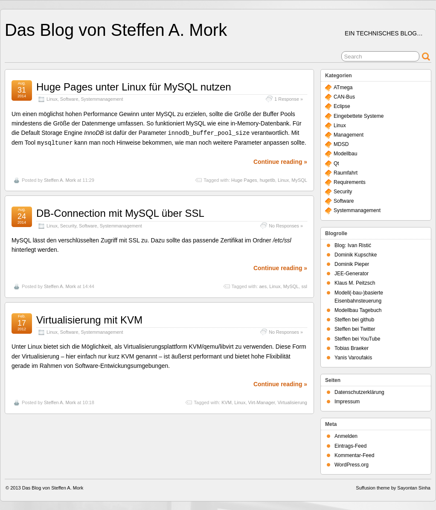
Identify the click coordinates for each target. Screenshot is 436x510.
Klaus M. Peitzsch (354, 283)
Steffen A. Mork (60, 179)
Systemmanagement (102, 99)
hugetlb (267, 179)
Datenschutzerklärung (359, 392)
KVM (226, 401)
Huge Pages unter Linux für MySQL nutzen (133, 87)
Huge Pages (244, 179)
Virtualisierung (292, 401)
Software (69, 99)
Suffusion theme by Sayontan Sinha (393, 487)
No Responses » (286, 224)
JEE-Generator (351, 274)
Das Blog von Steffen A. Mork (116, 29)
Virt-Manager (261, 401)
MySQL (299, 179)
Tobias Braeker (351, 348)
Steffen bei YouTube (357, 339)
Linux (52, 99)
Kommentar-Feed (354, 455)
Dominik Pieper (351, 264)
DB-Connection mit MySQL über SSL (120, 212)
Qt (336, 163)
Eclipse (342, 106)
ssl (304, 285)
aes (263, 285)
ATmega (343, 87)
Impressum (347, 402)
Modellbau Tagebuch (358, 310)
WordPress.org (351, 465)
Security (68, 224)
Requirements (350, 182)
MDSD (341, 144)
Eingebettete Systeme (359, 116)
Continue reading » (280, 160)
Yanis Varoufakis (353, 358)
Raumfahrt (346, 173)
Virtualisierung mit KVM (89, 319)
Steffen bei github (354, 320)
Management (348, 135)
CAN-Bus (344, 97)
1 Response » (288, 99)
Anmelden (346, 436)
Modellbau (345, 154)
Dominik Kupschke (355, 255)
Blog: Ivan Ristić (352, 245)
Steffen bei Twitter (354, 329)
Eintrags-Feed (350, 446)
